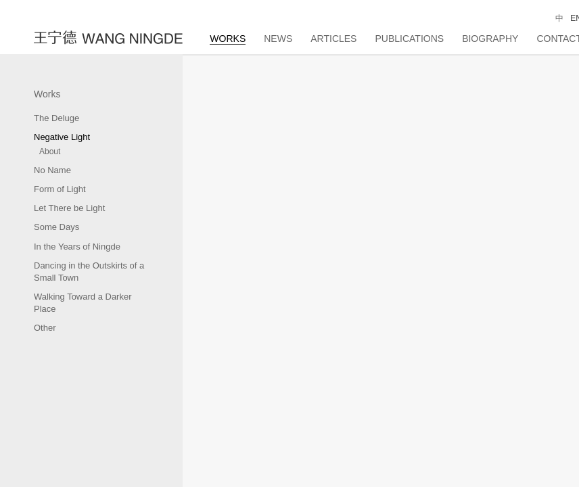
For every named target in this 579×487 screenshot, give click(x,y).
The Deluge (56, 118)
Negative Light (62, 137)
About (49, 151)
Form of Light (60, 189)
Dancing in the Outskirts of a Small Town (89, 271)
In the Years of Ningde (77, 246)
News (278, 38)
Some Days (56, 227)
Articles (333, 38)
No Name (52, 170)
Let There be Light (69, 208)
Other (45, 328)
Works (228, 38)
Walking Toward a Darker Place (83, 303)
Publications (409, 38)
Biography (490, 38)
